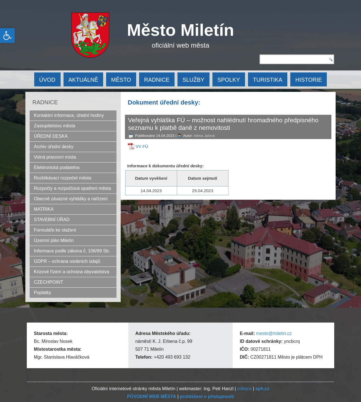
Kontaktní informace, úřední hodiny (69, 115)
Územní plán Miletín (54, 240)
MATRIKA (44, 209)
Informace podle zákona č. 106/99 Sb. (72, 250)
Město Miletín (180, 30)
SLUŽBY (193, 80)
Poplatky (42, 292)
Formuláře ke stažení (55, 230)
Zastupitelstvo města (54, 125)
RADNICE (157, 80)
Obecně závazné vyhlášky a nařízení (70, 198)
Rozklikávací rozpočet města (62, 178)
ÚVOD (47, 80)
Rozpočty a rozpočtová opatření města (72, 188)
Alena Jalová (204, 136)
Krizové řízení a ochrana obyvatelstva (71, 271)
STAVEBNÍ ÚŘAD (52, 219)
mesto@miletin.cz (274, 333)
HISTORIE (308, 80)
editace (244, 388)
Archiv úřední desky (54, 146)
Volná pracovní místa (55, 157)
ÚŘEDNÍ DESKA (51, 136)
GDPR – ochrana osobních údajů (67, 261)
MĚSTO (121, 80)
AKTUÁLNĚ (83, 80)
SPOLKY (228, 80)
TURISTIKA (267, 80)
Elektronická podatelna (57, 167)
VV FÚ (142, 146)
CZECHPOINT (48, 282)
